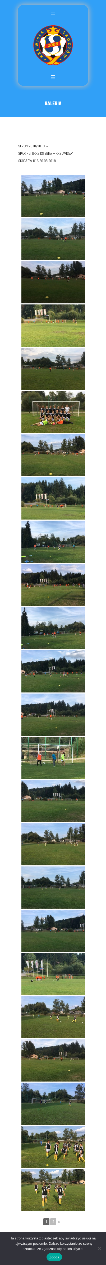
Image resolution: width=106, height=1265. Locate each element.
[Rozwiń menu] (53, 17)
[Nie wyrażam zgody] (99, 1248)
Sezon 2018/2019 (31, 146)
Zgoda (54, 1257)
